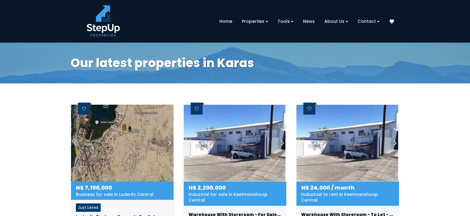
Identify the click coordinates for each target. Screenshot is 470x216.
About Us (336, 21)
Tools (285, 21)
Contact (368, 21)
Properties (255, 21)
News (309, 21)
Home (225, 21)
